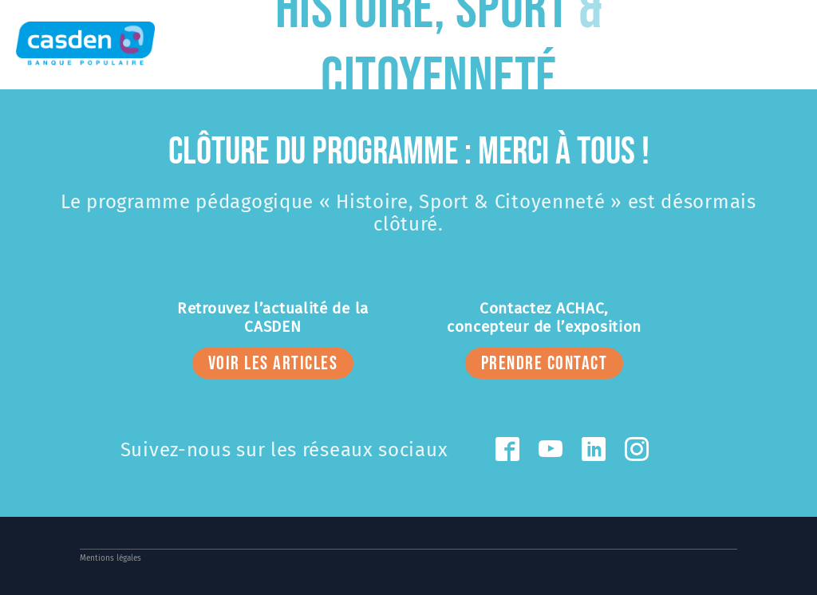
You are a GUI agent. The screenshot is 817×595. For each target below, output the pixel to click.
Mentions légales (110, 558)
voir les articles (273, 363)
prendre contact (544, 363)
